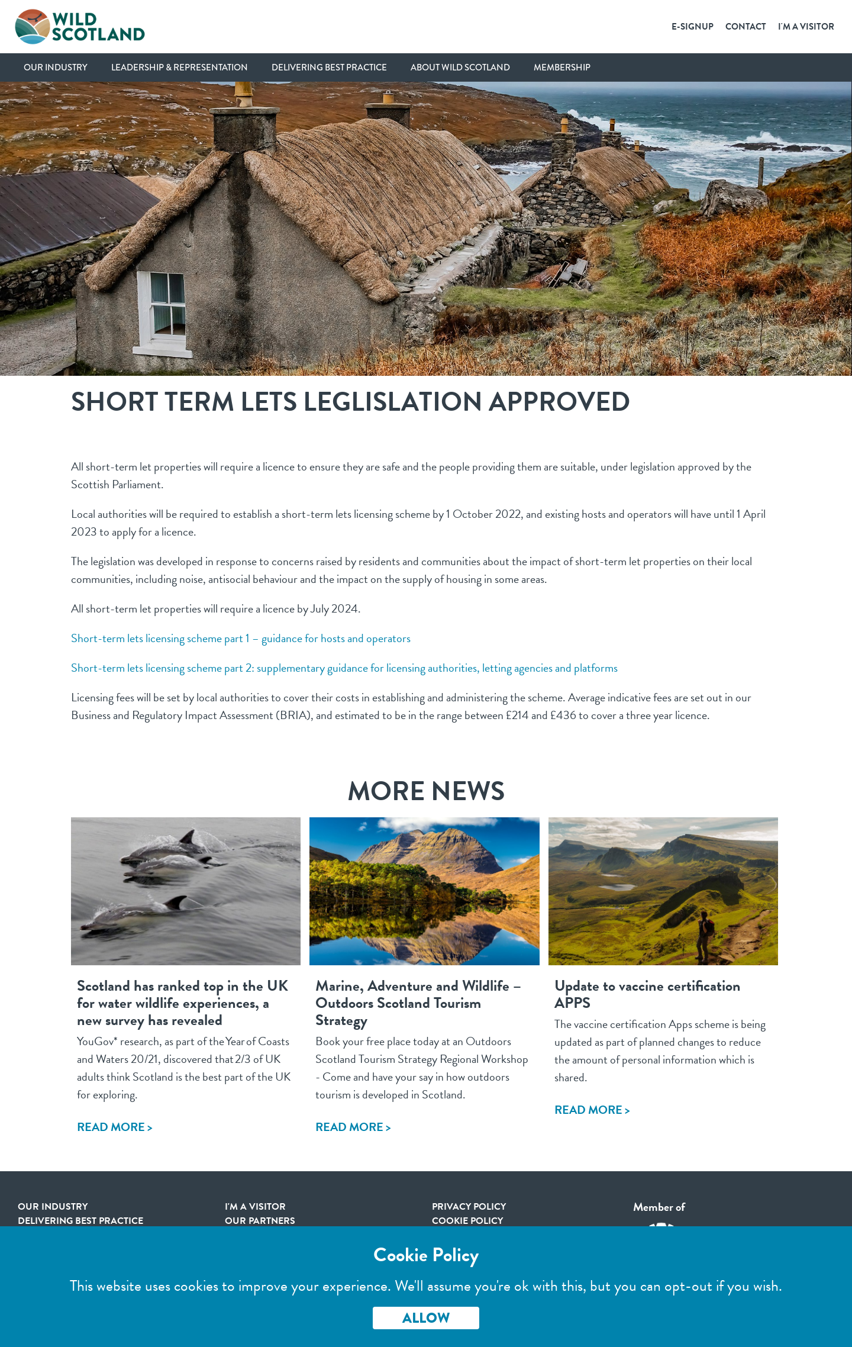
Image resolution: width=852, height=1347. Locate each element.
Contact (745, 26)
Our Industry (56, 67)
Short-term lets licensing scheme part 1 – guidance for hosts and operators (241, 638)
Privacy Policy (469, 1207)
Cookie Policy (467, 1221)
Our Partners (260, 1221)
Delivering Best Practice (329, 67)
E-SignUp (693, 26)
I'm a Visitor (806, 26)
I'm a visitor (255, 1207)
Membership (562, 67)
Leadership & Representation (179, 67)
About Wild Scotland (460, 67)
